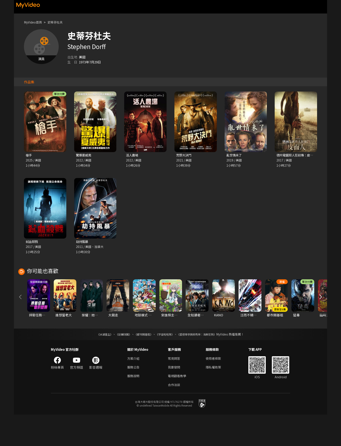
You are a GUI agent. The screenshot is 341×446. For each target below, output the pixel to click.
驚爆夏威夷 (84, 155)
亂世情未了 (234, 155)
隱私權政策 (215, 397)
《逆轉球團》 (118, 364)
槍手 (29, 155)
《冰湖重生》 (97, 364)
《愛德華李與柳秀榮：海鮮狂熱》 (202, 364)
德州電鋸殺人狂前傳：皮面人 (297, 155)
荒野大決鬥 (184, 155)
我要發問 (174, 397)
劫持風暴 (82, 242)
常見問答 (174, 388)
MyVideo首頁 (34, 22)
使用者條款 (215, 388)
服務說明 (133, 406)
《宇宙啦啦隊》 (165, 364)
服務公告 (133, 397)
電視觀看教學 (177, 406)
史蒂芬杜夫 (57, 22)
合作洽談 (174, 416)
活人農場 (132, 155)
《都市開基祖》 (141, 364)
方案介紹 (133, 388)
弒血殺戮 (32, 242)
